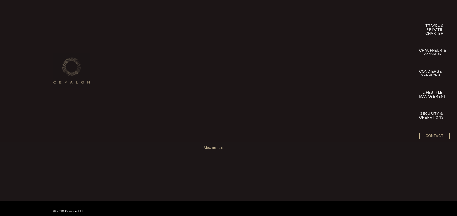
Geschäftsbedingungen (76, 76)
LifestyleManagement (310, 27)
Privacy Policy (69, 82)
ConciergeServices (273, 27)
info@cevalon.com (317, 57)
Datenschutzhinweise (75, 88)
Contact (387, 26)
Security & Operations (195, 76)
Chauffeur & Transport (195, 57)
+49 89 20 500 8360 (320, 51)
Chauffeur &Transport (237, 27)
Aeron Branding (392, 167)
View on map (302, 99)
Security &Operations (348, 27)
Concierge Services (193, 63)
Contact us (66, 57)
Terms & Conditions (74, 70)
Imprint (63, 63)
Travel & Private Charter (197, 51)
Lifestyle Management (195, 70)
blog (61, 95)
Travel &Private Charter (194, 27)
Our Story (66, 51)
